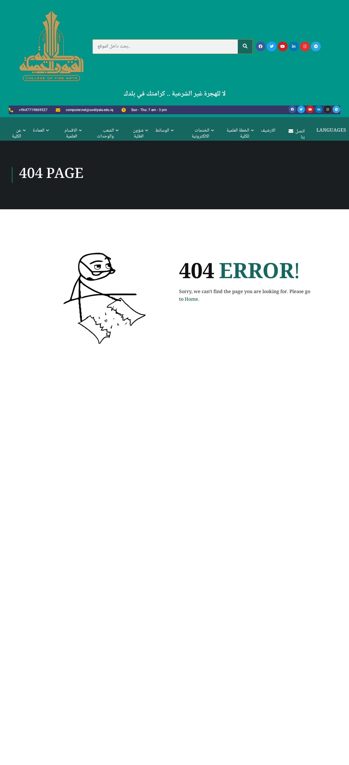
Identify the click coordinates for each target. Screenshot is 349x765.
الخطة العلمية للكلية (238, 133)
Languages (331, 131)
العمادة (38, 131)
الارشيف (268, 131)
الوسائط (162, 131)
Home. (192, 591)
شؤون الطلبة (138, 133)
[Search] (245, 47)
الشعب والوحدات (105, 133)
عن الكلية (16, 133)
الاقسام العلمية (71, 133)
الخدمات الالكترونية (200, 133)
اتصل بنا (297, 134)
